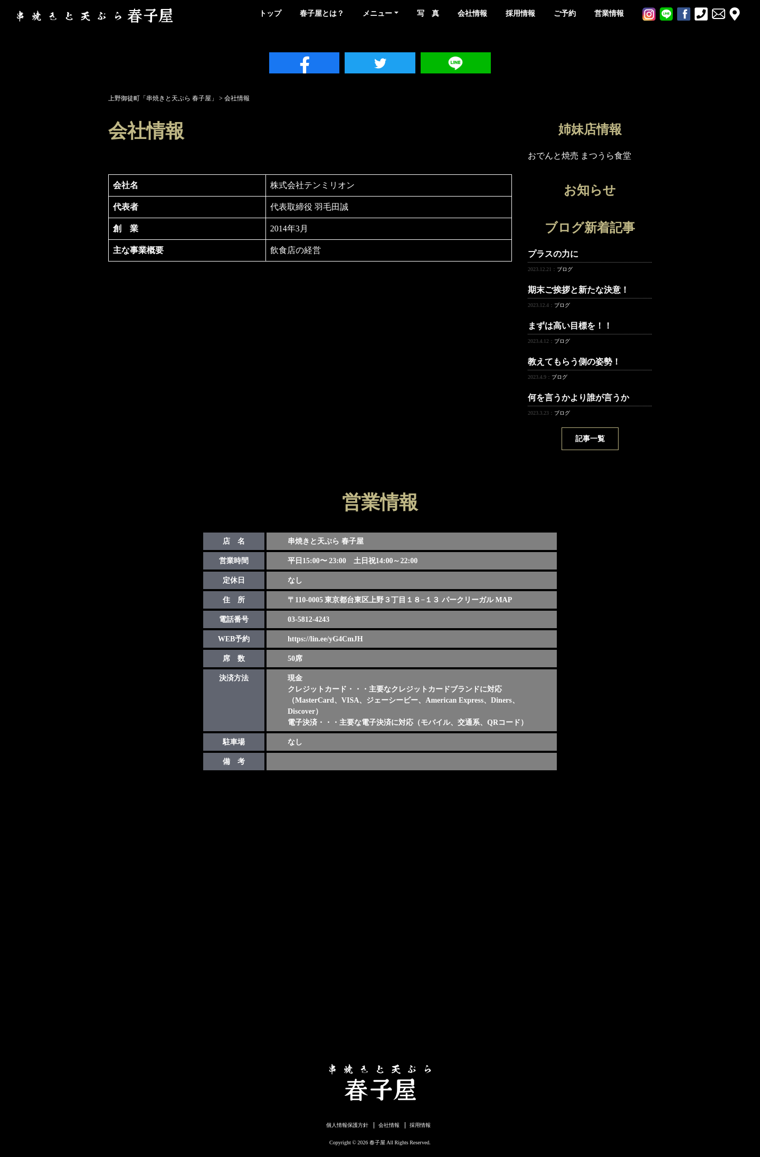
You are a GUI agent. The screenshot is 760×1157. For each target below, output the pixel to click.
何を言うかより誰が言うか (578, 397)
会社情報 (472, 13)
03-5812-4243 (308, 619)
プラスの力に (553, 253)
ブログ (565, 269)
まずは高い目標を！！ (570, 325)
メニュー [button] (377, 13)
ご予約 (565, 13)
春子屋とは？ (322, 13)
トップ (270, 13)
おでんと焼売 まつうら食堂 (579, 155)
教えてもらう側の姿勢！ (574, 361)
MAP (503, 600)
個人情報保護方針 (347, 1125)
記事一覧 (590, 439)
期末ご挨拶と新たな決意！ (578, 289)
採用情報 (520, 13)
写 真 (428, 13)
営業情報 (609, 13)
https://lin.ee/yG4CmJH (325, 639)
